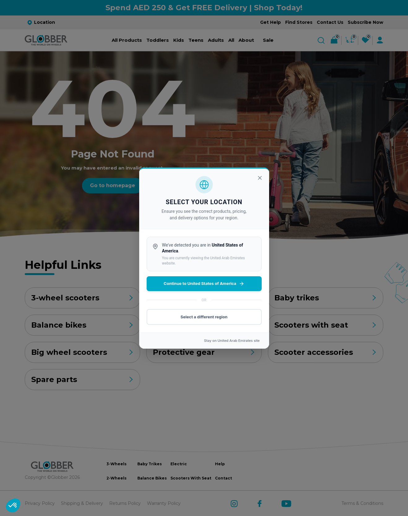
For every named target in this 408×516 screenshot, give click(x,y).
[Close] (260, 178)
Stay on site (232, 340)
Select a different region (204, 316)
